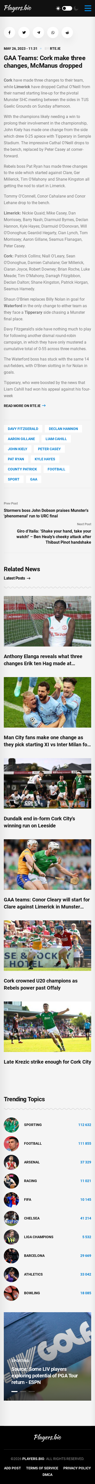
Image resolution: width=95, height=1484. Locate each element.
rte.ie (55, 48)
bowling (32, 1293)
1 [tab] (14, 1391)
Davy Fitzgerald (23, 429)
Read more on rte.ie (25, 405)
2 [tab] (23, 1391)
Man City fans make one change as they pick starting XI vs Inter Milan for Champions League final (46, 744)
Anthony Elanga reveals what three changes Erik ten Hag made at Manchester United (43, 663)
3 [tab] (32, 1391)
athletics (33, 1274)
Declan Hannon (63, 429)
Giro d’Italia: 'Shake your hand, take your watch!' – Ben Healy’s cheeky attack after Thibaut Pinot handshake (53, 537)
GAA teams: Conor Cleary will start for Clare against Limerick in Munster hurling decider (47, 907)
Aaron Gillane (21, 439)
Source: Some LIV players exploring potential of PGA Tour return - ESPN (44, 1375)
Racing (30, 1181)
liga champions (38, 1237)
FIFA (27, 1200)
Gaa (33, 479)
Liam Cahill (56, 439)
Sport (14, 479)
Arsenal (32, 1162)
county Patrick (22, 469)
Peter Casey (49, 449)
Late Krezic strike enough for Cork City (47, 1062)
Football (56, 469)
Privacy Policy (77, 1468)
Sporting (33, 1125)
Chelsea (32, 1218)
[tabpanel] (47, 1356)
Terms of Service (42, 1468)
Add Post (12, 1468)
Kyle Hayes (45, 459)
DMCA (47, 1475)
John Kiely (17, 449)
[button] (9, 32)
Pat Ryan (16, 459)
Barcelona (34, 1256)
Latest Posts (17, 578)
